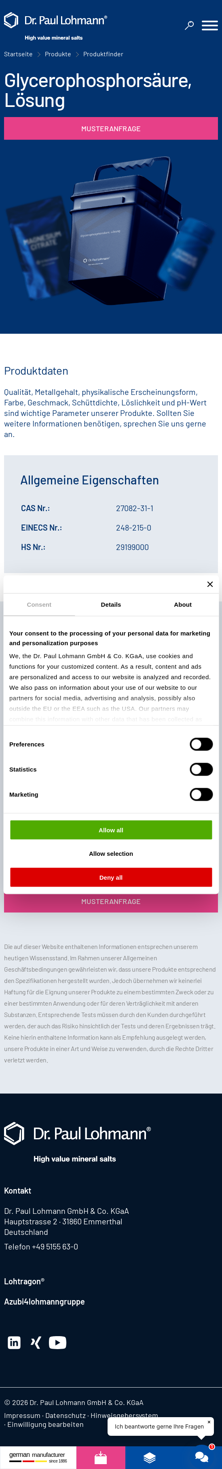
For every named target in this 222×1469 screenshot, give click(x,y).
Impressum (22, 1415)
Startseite (18, 54)
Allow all (111, 829)
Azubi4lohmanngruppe (44, 1301)
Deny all (111, 877)
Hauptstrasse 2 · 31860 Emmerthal (63, 1221)
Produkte (58, 54)
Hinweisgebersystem (124, 1415)
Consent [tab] (39, 604)
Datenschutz (65, 1415)
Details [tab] (111, 604)
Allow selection (111, 853)
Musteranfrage (111, 128)
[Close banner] (210, 584)
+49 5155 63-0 (55, 1246)
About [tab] (183, 604)
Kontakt (17, 1190)
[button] (210, 26)
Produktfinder (103, 54)
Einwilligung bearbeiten (45, 1424)
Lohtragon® (24, 1281)
